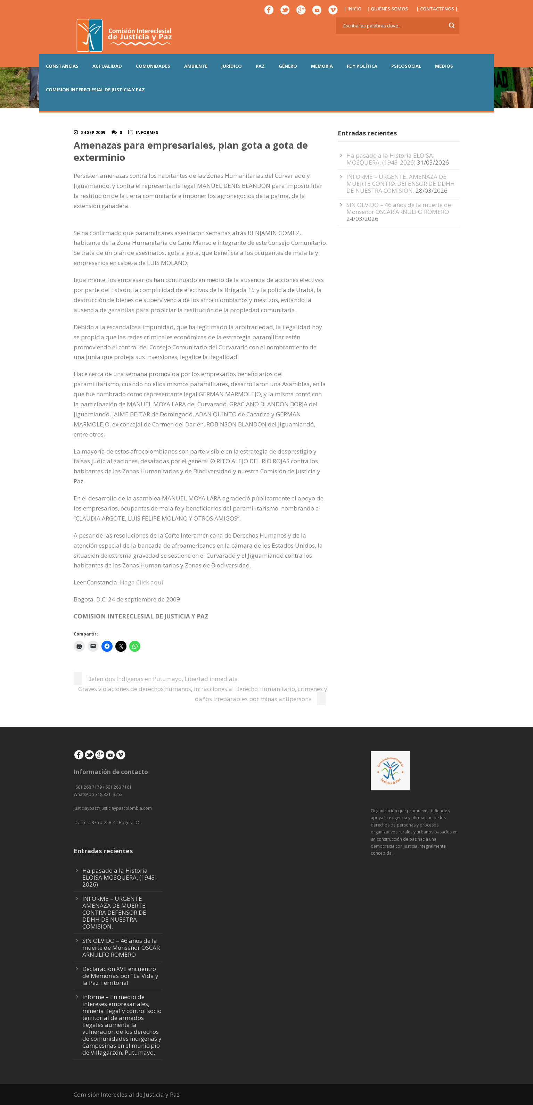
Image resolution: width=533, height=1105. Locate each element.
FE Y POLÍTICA (362, 66)
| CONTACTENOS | (437, 9)
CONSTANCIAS (62, 66)
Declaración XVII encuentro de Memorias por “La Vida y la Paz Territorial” (120, 976)
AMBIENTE (195, 66)
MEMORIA (322, 66)
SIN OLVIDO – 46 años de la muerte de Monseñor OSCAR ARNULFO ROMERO (398, 208)
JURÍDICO (231, 66)
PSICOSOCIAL (406, 66)
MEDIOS (444, 66)
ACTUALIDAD (107, 66)
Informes (147, 132)
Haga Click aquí (141, 582)
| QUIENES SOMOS (387, 9)
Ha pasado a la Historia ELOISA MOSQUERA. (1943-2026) (389, 158)
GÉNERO (288, 66)
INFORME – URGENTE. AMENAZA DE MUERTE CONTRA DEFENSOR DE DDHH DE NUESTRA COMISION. (400, 183)
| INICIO (352, 9)
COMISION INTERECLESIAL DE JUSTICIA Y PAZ (95, 89)
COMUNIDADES (153, 66)
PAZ (260, 66)
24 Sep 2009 (93, 132)
